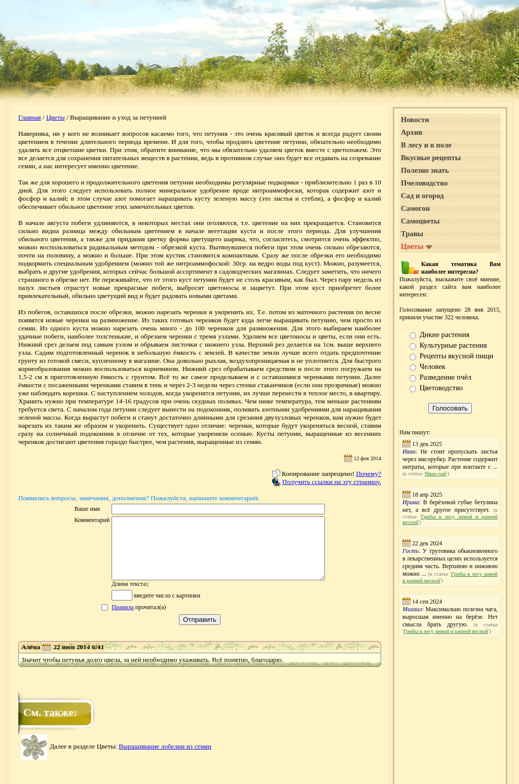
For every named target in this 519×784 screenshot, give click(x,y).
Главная (29, 117)
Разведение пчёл (445, 377)
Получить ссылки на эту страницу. (331, 482)
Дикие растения (445, 334)
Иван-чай (435, 473)
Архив (411, 132)
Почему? (368, 473)
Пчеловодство (424, 183)
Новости (415, 120)
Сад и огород (422, 196)
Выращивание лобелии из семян (165, 758)
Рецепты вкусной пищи (457, 356)
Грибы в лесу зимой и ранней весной (445, 631)
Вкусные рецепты (431, 158)
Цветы (55, 117)
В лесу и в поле (426, 145)
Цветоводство (441, 388)
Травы (412, 234)
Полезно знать (425, 170)
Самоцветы (420, 221)
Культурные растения (453, 345)
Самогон (415, 208)
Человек (433, 366)
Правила (110, 619)
